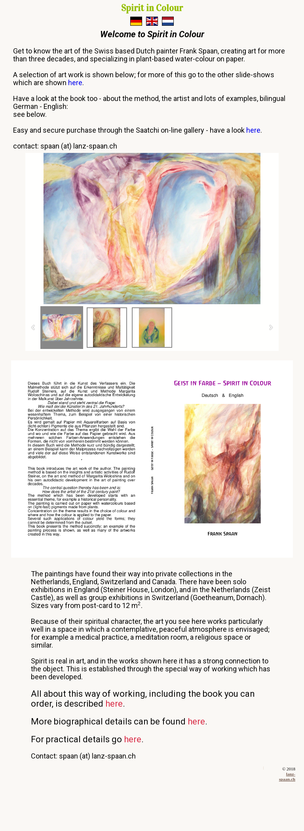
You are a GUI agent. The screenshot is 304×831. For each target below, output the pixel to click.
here (75, 82)
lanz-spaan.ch (287, 776)
